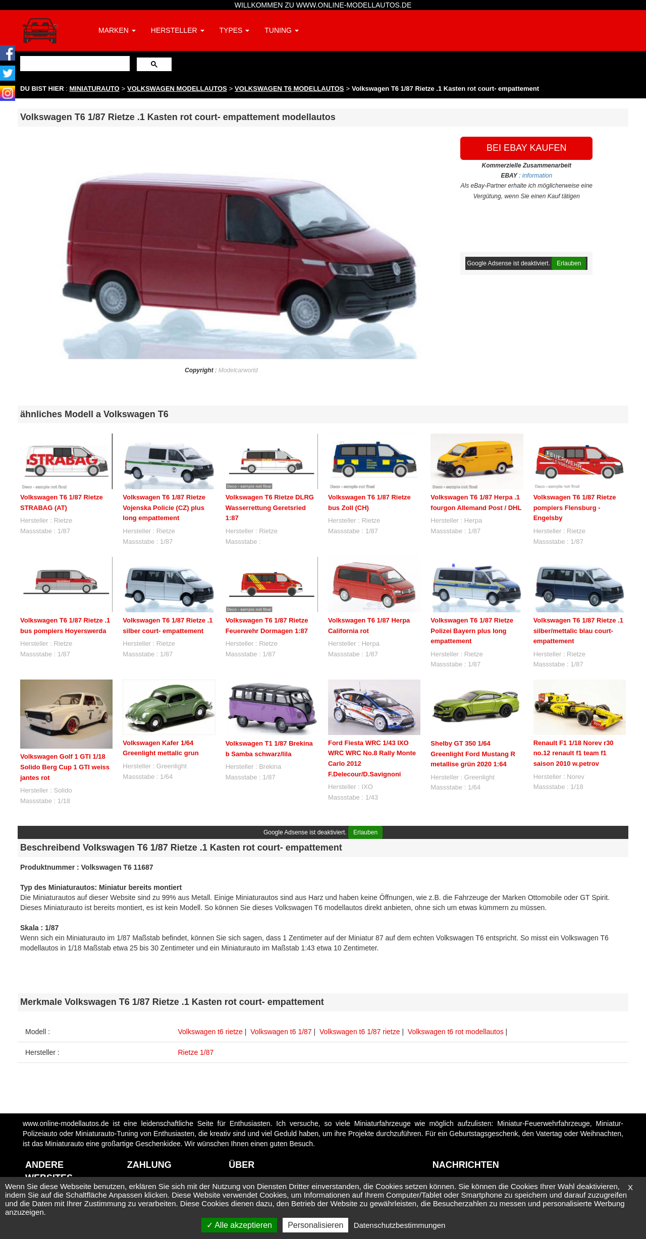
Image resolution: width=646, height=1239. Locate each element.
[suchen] (74, 63)
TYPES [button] (235, 30)
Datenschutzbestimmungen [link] (400, 1225)
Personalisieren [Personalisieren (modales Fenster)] (315, 1225)
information (537, 175)
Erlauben (569, 263)
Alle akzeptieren (239, 1225)
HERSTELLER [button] (177, 30)
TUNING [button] (281, 30)
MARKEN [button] (117, 30)
